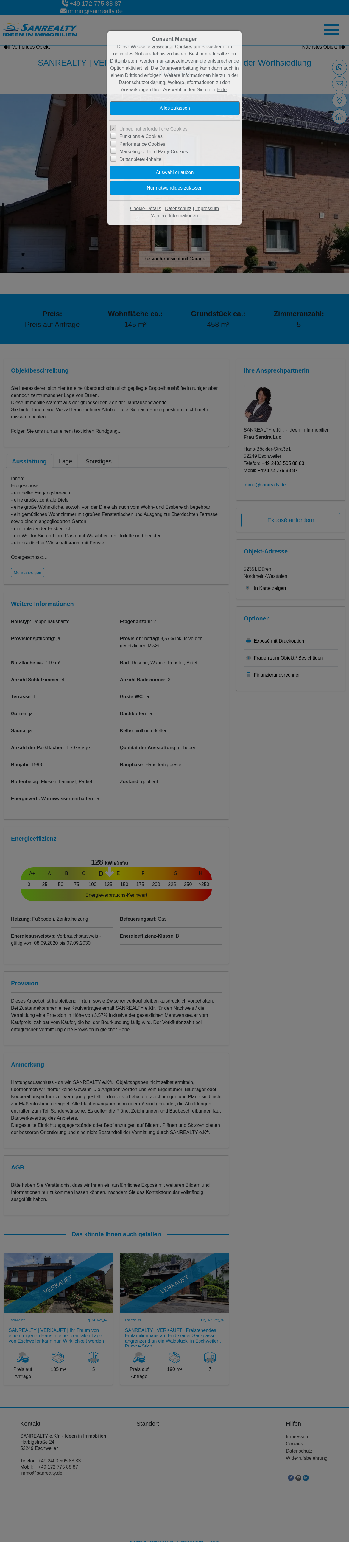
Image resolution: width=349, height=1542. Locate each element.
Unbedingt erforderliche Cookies (153, 128)
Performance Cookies (142, 144)
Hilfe (222, 89)
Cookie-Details (145, 208)
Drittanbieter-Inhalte (140, 159)
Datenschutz (178, 208)
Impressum (207, 208)
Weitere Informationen (174, 215)
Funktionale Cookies (141, 136)
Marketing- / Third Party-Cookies (153, 151)
